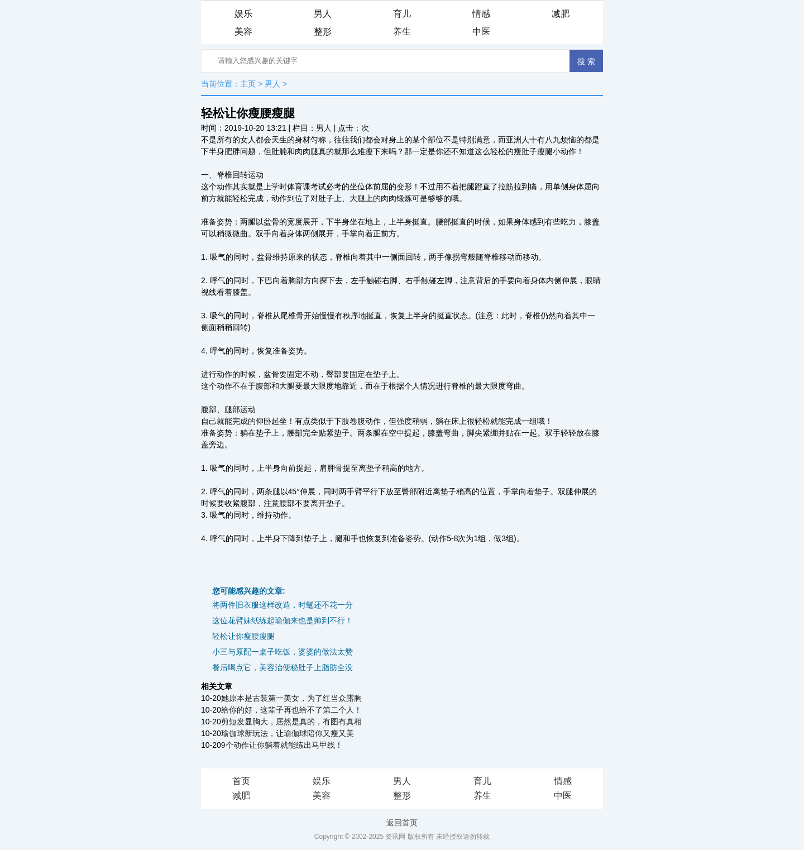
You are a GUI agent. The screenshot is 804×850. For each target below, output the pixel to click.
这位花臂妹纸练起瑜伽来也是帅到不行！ (282, 620)
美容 (243, 31)
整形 (323, 31)
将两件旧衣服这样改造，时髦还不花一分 (282, 604)
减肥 (561, 13)
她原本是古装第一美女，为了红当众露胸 (291, 698)
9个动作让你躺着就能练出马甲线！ (282, 745)
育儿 (402, 13)
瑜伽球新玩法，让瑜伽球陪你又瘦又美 (287, 733)
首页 (241, 781)
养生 (402, 31)
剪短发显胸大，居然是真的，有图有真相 (291, 721)
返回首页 (402, 822)
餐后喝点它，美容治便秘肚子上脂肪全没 (282, 667)
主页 (248, 83)
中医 (481, 31)
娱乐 (243, 13)
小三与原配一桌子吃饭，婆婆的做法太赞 (282, 651)
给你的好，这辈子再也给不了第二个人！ (291, 709)
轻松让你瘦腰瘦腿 (243, 636)
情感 (481, 13)
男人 (323, 13)
